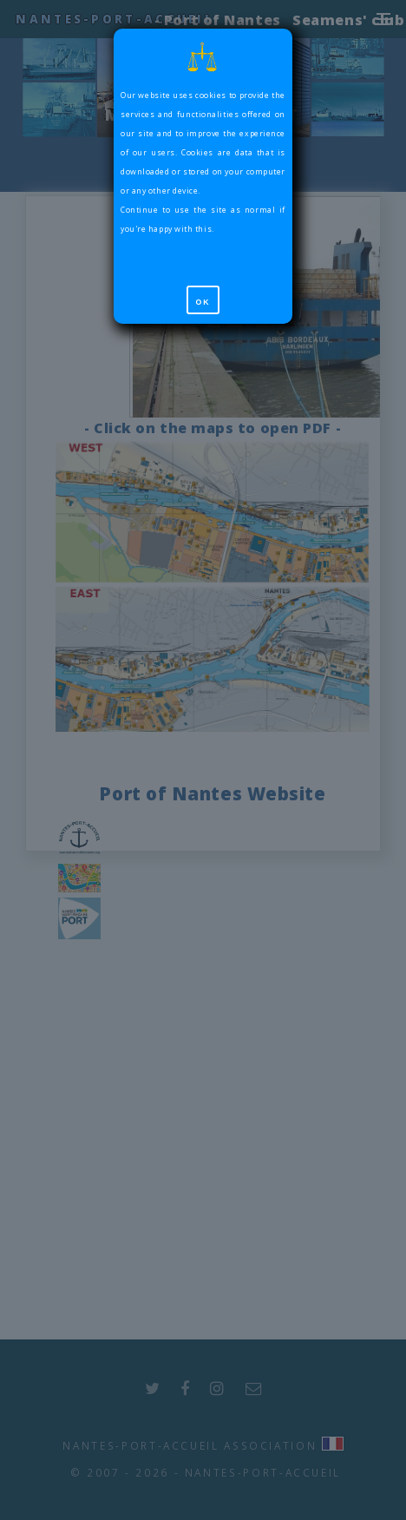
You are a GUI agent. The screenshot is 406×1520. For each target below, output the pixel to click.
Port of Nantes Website (212, 793)
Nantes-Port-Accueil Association (189, 1445)
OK (202, 302)
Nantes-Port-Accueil (115, 19)
